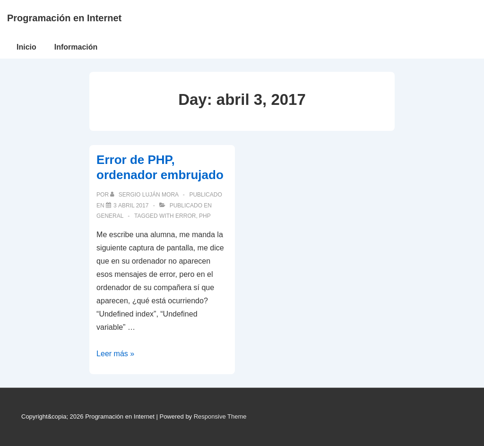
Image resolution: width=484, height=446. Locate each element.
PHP (205, 216)
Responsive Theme (220, 416)
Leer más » (115, 354)
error (185, 216)
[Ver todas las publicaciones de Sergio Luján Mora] (145, 194)
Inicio (26, 47)
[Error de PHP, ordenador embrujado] (130, 205)
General (109, 216)
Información (76, 47)
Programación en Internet (64, 18)
